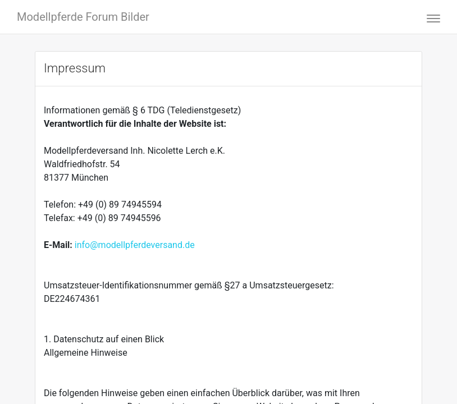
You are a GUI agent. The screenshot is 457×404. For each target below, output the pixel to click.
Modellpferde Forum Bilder (83, 17)
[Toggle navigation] (429, 17)
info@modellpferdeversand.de (135, 245)
